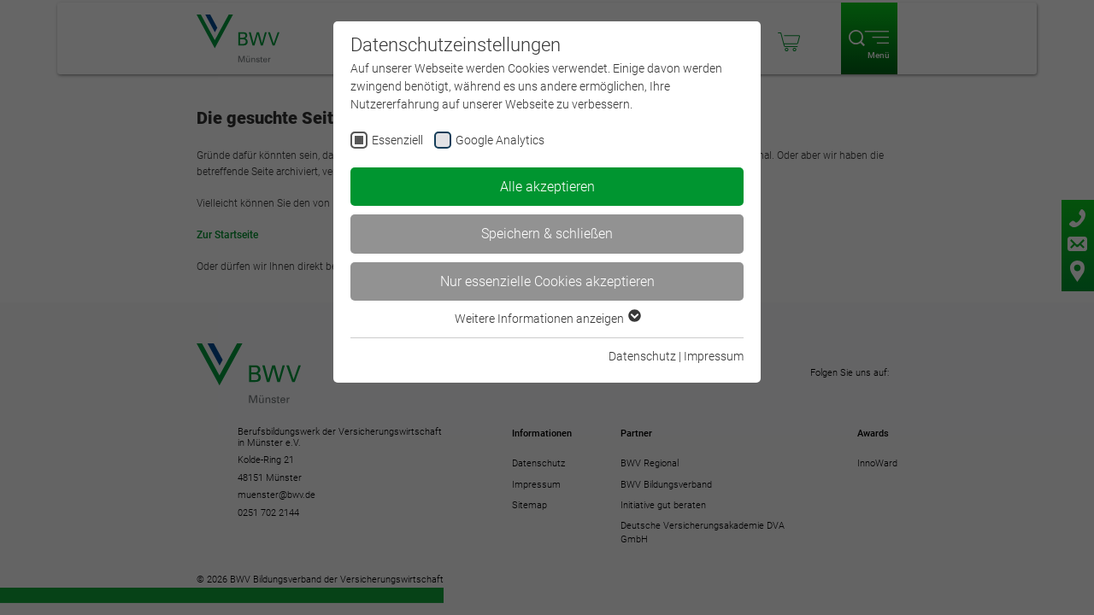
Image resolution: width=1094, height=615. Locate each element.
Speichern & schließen (547, 234)
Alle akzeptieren (547, 187)
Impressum (714, 356)
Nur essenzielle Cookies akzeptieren (547, 281)
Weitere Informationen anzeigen (547, 318)
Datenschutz (642, 356)
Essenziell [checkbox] (397, 140)
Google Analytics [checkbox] (500, 140)
